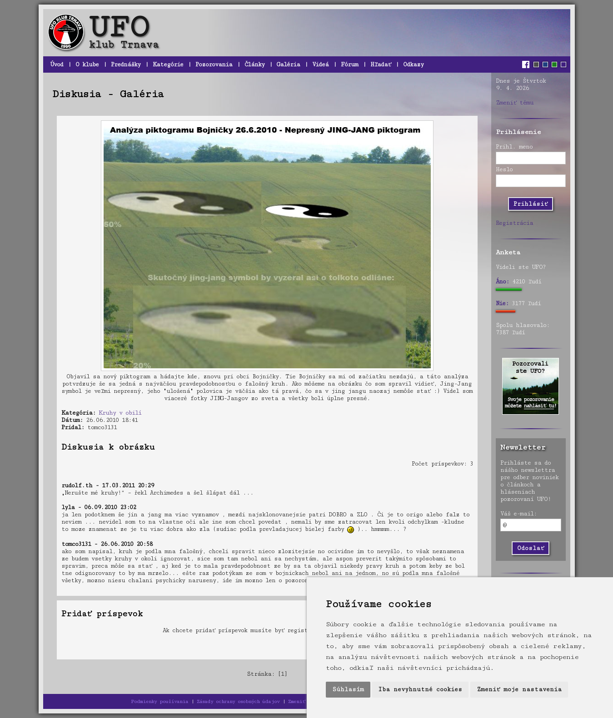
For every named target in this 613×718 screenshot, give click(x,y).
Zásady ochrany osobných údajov (238, 701)
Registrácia (514, 223)
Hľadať (380, 64)
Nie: (502, 303)
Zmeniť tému (514, 102)
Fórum (349, 64)
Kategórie (168, 64)
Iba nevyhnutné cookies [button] (420, 689)
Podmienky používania (159, 701)
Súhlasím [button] (348, 689)
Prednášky (125, 64)
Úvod (56, 64)
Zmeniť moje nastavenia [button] (519, 689)
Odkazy (413, 64)
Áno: (502, 281)
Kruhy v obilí (120, 412)
